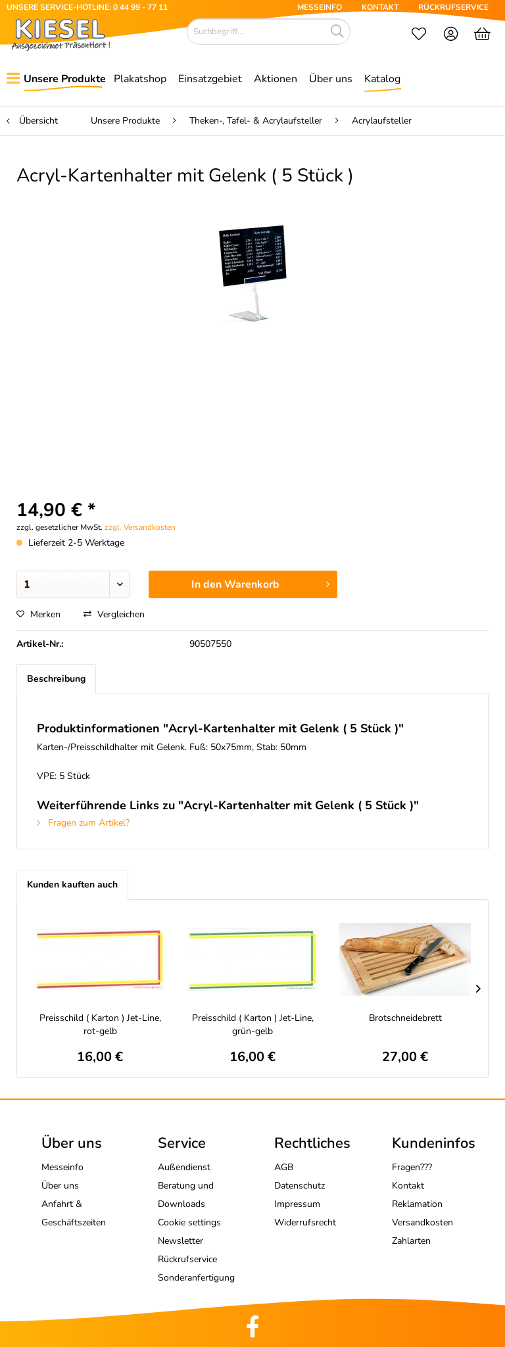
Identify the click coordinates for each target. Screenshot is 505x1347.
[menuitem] (419, 35)
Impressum (297, 1204)
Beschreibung (56, 679)
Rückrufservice (187, 1259)
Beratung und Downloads (186, 1194)
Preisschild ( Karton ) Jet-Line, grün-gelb (253, 1024)
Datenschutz (299, 1185)
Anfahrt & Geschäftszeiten (73, 1213)
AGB (283, 1167)
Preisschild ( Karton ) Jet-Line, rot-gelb (100, 1024)
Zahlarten (411, 1241)
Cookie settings (189, 1222)
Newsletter (180, 1241)
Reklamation (417, 1204)
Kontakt (408, 1185)
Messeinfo (62, 1167)
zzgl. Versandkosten (140, 527)
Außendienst (184, 1167)
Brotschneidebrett (405, 1018)
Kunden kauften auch (72, 884)
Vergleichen (114, 614)
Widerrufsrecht (305, 1222)
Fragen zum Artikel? (83, 822)
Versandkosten (422, 1222)
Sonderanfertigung (196, 1277)
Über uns (60, 1185)
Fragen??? (412, 1167)
